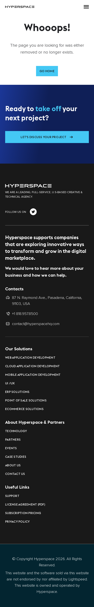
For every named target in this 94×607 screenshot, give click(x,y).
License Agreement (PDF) (25, 504)
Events (11, 448)
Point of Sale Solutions (26, 400)
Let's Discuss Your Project (43, 137)
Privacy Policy (17, 521)
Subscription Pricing (23, 513)
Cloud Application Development (32, 366)
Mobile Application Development (33, 375)
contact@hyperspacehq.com (35, 323)
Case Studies (15, 457)
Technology (16, 431)
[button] (86, 6)
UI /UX (10, 383)
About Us (13, 465)
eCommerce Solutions (24, 409)
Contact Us (15, 474)
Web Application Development (30, 357)
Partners (13, 439)
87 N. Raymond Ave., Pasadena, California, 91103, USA (47, 300)
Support (12, 496)
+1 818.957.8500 (25, 313)
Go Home (47, 71)
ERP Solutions (17, 392)
